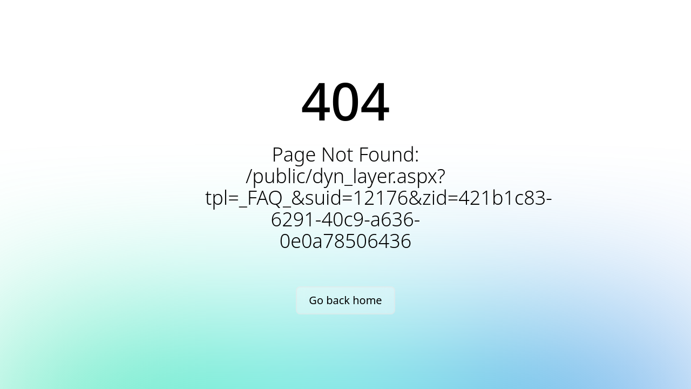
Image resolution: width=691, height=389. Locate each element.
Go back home (345, 300)
